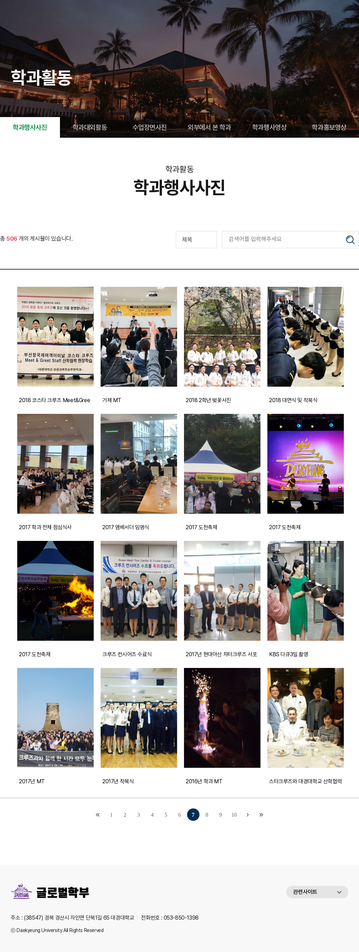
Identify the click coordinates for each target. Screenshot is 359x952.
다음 (248, 814)
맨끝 (261, 814)
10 (234, 815)
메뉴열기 (343, 11)
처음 (97, 814)
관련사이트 (305, 892)
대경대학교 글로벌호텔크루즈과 (54, 11)
